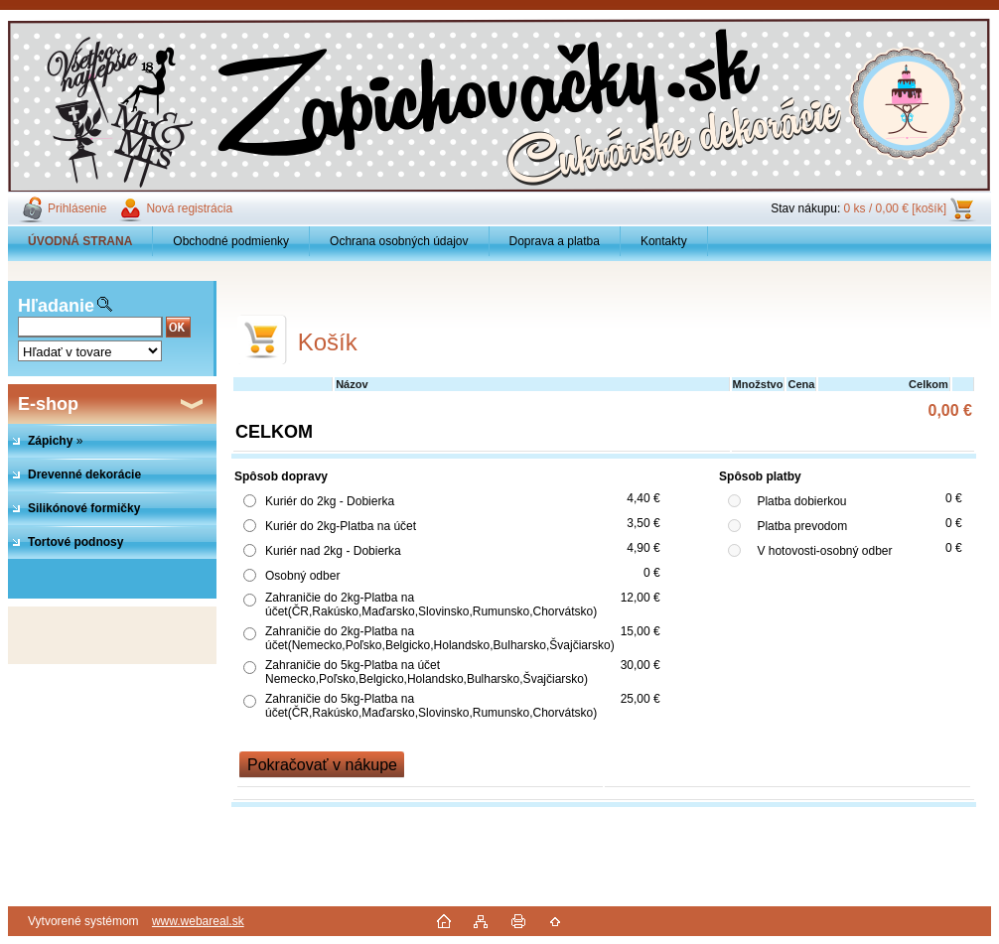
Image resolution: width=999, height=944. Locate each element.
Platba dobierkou (801, 501)
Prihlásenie (77, 208)
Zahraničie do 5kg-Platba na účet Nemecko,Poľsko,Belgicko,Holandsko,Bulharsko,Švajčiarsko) (426, 672)
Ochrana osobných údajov (399, 241)
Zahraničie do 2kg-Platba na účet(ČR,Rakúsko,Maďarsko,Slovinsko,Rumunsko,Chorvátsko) (431, 604)
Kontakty (664, 241)
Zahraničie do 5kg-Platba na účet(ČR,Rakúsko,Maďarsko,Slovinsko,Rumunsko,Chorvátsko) (431, 706)
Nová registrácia (189, 208)
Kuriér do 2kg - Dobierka (329, 501)
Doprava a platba (554, 241)
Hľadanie (56, 306)
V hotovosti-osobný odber (824, 551)
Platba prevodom (802, 526)
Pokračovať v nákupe (322, 764)
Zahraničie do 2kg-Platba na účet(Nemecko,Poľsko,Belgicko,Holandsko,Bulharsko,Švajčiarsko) (440, 638)
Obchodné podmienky (231, 241)
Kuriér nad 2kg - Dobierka (333, 551)
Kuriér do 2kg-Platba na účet (340, 526)
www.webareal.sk (198, 921)
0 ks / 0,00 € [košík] (895, 208)
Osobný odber (302, 576)
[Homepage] (80, 241)
